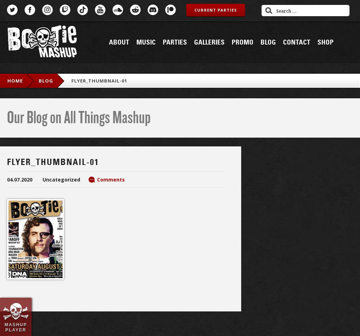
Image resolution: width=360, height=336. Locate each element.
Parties (175, 42)
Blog (268, 42)
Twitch (65, 10)
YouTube (100, 10)
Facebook (30, 10)
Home (15, 81)
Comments (111, 179)
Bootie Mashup (42, 43)
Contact (296, 42)
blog (46, 81)
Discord (153, 10)
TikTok (82, 10)
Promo (242, 42)
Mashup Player (16, 327)
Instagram (47, 10)
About (119, 42)
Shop (325, 42)
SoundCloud (117, 10)
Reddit (135, 10)
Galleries (209, 42)
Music (146, 42)
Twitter (12, 10)
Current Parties (215, 10)
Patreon (170, 10)
